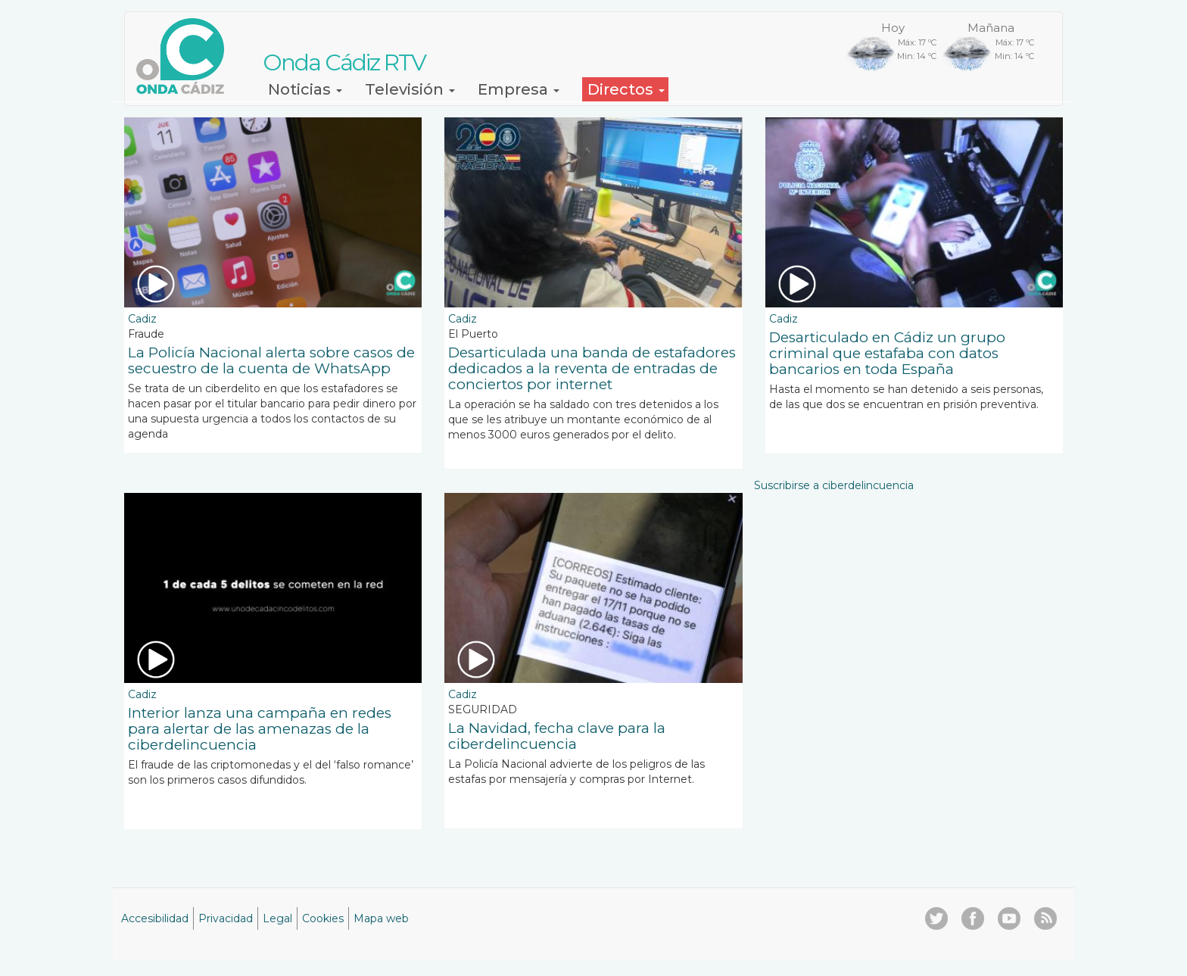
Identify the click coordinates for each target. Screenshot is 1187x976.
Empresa (518, 89)
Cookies (323, 918)
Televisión (410, 89)
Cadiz (142, 319)
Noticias (305, 89)
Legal (277, 918)
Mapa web (381, 918)
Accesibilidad (154, 918)
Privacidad (225, 918)
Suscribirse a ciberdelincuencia (834, 485)
